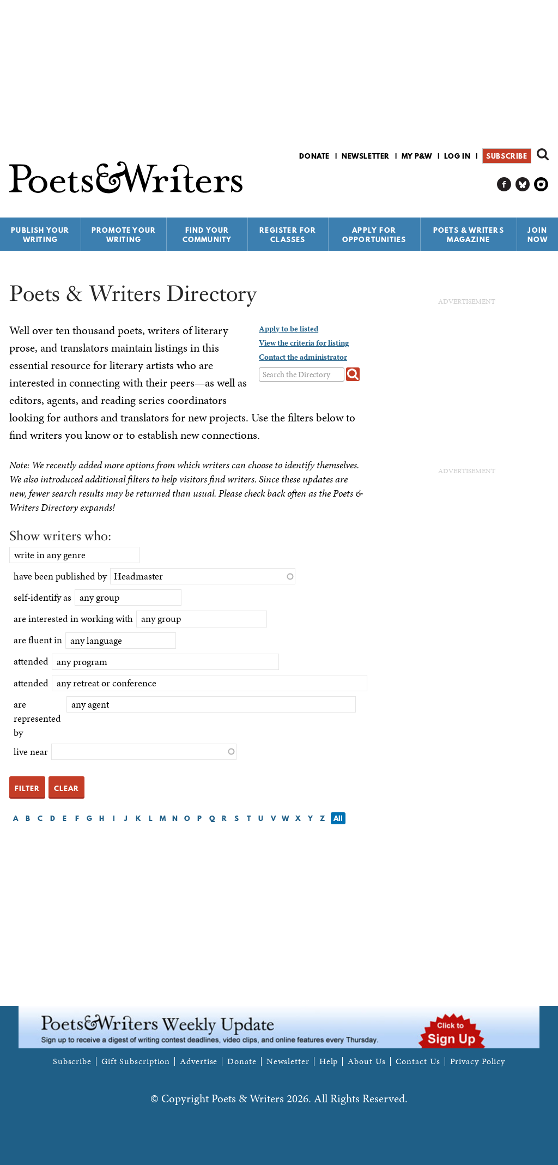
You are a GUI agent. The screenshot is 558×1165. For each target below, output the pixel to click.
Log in (457, 156)
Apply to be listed (288, 329)
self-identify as (42, 597)
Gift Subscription (135, 1061)
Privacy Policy (478, 1061)
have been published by (60, 576)
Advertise (198, 1061)
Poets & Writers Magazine (468, 234)
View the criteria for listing (304, 343)
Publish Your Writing (40, 234)
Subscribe (506, 156)
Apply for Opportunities (374, 234)
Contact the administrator (303, 357)
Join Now (537, 234)
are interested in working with (73, 618)
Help (328, 1061)
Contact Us (418, 1061)
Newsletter (366, 156)
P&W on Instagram (541, 184)
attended (31, 661)
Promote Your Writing (124, 234)
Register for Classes (287, 234)
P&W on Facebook (504, 184)
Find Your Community (207, 234)
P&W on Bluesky (522, 184)
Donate (314, 156)
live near (31, 751)
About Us (366, 1061)
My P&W (417, 156)
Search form (543, 154)
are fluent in (38, 640)
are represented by (37, 718)
